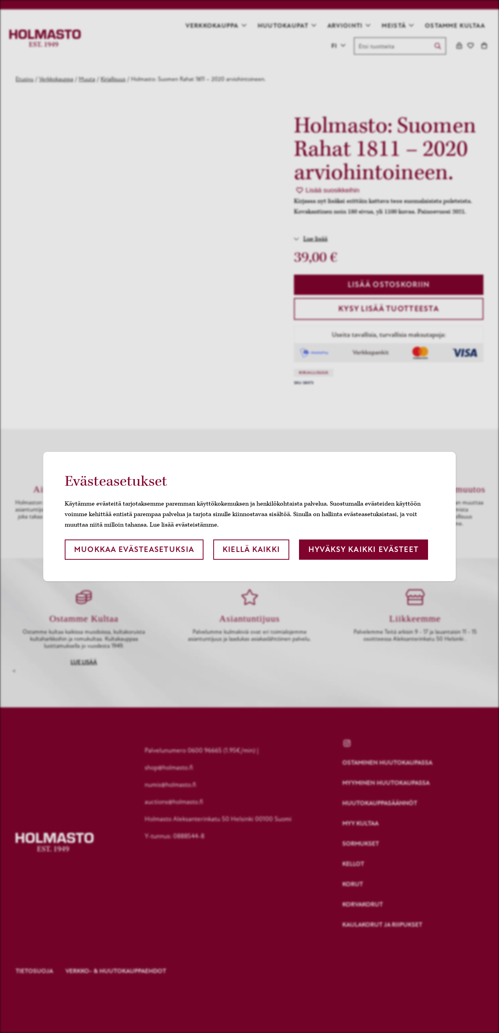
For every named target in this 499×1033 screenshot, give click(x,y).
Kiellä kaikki (251, 549)
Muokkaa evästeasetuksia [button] (134, 549)
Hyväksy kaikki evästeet (363, 549)
